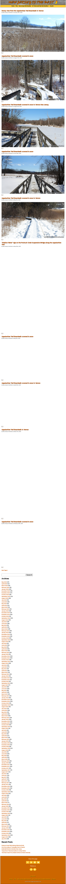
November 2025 (6, 593)
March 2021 (4, 694)
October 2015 (5, 811)
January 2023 (5, 654)
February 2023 (5, 652)
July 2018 (4, 752)
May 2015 (4, 821)
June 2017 (4, 775)
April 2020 (4, 714)
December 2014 (5, 830)
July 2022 (4, 665)
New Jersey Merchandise (25, 6)
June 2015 (4, 819)
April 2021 (4, 692)
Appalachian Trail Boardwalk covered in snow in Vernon (21, 198)
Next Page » (5, 570)
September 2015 (6, 813)
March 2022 (5, 672)
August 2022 (5, 663)
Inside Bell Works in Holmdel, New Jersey (12, 849)
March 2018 (4, 759)
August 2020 (5, 707)
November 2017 (5, 766)
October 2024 (5, 616)
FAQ (17, 6)
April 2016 (4, 801)
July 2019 (4, 730)
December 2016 (6, 786)
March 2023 (4, 651)
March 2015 (4, 824)
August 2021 (5, 685)
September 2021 (6, 683)
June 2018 (4, 754)
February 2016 (5, 804)
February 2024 (5, 631)
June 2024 (4, 623)
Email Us (32, 876)
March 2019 (4, 737)
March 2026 (5, 585)
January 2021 (5, 698)
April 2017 (4, 779)
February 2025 (5, 609)
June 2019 (4, 732)
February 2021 (5, 696)
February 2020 (5, 717)
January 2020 (5, 719)
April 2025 (4, 605)
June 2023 (4, 645)
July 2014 (4, 839)
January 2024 (5, 632)
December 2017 (5, 764)
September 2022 (6, 661)
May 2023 (4, 647)
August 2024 (5, 620)
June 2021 (4, 689)
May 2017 (4, 777)
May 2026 (4, 582)
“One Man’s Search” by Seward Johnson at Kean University (16, 852)
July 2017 (4, 774)
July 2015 (4, 817)
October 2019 (5, 725)
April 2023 (4, 649)
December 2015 (5, 808)
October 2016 (5, 790)
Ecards (51, 6)
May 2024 (4, 625)
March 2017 (4, 781)
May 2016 (4, 799)
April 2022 (4, 670)
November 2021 (5, 680)
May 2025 (4, 604)
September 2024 (6, 618)
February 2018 (5, 761)
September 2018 (6, 748)
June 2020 (4, 710)
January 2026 (5, 589)
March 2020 (5, 716)
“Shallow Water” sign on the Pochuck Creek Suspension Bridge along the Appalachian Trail (31, 243)
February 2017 (5, 783)
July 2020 (4, 708)
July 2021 (4, 687)
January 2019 (5, 741)
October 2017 (5, 768)
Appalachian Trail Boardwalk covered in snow (17, 56)
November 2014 (5, 831)
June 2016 (4, 797)
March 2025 (5, 607)
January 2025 (5, 611)
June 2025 (4, 602)
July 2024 (4, 622)
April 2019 (4, 736)
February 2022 (5, 674)
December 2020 (6, 699)
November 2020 (6, 701)
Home (12, 6)
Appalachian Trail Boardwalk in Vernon (15, 429)
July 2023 (4, 643)
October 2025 (5, 594)
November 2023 (6, 636)
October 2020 (5, 703)
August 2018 (5, 750)
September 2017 (6, 770)
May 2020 (4, 712)
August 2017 (5, 772)
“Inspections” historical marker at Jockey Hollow (14, 851)
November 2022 (6, 658)
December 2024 (6, 613)
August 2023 (5, 641)
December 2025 (6, 591)
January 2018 (5, 763)
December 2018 (6, 743)
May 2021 (4, 690)
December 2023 (6, 634)
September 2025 (6, 596)
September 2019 (6, 727)
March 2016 (4, 802)
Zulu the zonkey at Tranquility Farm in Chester (13, 847)
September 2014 (6, 835)
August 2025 (5, 598)
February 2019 (5, 739)
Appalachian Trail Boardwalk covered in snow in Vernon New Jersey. (25, 104)
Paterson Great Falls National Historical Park (13, 845)
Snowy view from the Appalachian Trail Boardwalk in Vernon (23, 11)
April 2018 (4, 757)
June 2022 (4, 667)
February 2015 (5, 826)
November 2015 (5, 810)
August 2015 (5, 815)
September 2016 (6, 792)
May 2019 (4, 734)
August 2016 (5, 793)
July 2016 (4, 795)
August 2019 (5, 728)
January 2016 (5, 806)
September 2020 (6, 705)
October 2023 (5, 638)
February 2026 (5, 587)
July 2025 (4, 600)
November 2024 (6, 614)
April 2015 (4, 822)
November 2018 (5, 745)
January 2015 (5, 828)
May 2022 (4, 669)
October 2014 (5, 833)
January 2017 (5, 784)
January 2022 (5, 676)
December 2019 (6, 721)
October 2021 (5, 681)
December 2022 (6, 656)
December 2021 (5, 678)
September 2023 (6, 640)
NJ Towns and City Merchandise (40, 6)
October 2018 (5, 746)
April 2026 (4, 584)
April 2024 (4, 627)
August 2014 (5, 837)
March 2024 (5, 629)
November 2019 (5, 723)
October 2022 (5, 660)
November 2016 (5, 788)
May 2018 (4, 755)
